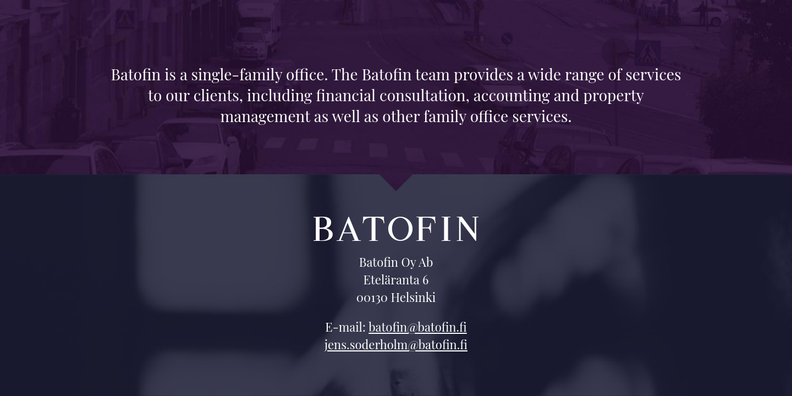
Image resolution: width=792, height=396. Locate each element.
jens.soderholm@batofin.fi (396, 344)
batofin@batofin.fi (418, 326)
